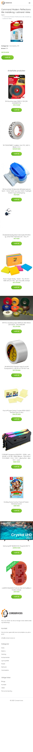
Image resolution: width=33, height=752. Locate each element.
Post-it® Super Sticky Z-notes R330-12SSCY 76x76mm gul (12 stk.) (16, 411)
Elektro (3, 651)
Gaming (3, 654)
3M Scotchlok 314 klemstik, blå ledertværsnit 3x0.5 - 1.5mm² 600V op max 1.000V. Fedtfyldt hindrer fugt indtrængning (16, 191)
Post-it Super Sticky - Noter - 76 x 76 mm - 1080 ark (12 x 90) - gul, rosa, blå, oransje (16, 279)
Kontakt (3, 684)
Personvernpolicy (6, 691)
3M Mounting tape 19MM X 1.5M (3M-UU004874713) (16, 102)
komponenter (5, 657)
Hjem (2, 15)
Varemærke (13, 46)
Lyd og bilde (5, 660)
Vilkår (3, 688)
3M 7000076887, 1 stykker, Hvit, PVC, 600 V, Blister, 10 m (16, 146)
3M (18, 46)
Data (2, 648)
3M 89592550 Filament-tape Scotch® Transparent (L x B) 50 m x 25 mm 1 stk (16, 367)
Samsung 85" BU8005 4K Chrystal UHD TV (16, 546)
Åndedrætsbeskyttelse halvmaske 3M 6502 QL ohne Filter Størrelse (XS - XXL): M (16, 236)
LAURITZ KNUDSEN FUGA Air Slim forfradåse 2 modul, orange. (16, 589)
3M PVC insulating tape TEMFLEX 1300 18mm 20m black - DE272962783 (16, 323)
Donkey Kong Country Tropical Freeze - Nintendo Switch (16, 503)
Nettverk (4, 667)
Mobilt (3, 664)
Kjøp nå (7, 57)
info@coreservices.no (8, 638)
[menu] (30, 3)
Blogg (3, 681)
